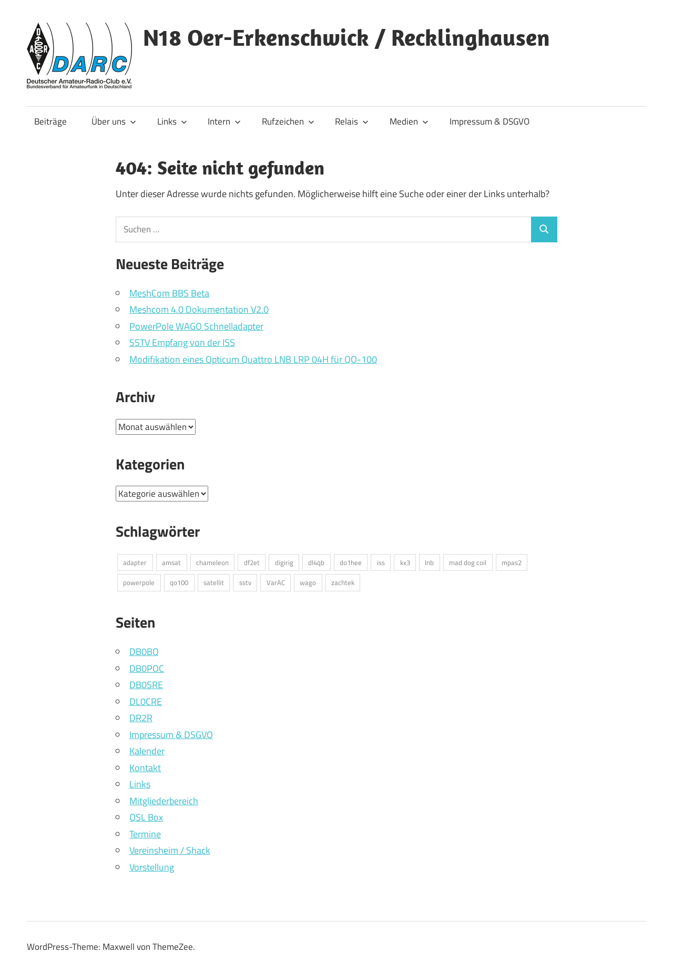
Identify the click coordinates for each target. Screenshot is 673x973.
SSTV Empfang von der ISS (182, 342)
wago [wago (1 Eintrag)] (308, 582)
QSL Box (146, 817)
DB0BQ (144, 651)
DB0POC (146, 668)
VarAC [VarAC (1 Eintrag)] (276, 582)
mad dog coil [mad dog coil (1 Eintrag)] (467, 562)
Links (172, 121)
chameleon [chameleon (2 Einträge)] (212, 562)
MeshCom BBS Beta (169, 293)
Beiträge (50, 121)
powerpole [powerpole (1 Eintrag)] (139, 582)
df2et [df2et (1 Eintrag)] (252, 562)
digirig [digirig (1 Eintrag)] (284, 562)
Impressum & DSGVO (489, 121)
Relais (352, 121)
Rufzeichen (288, 121)
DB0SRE (146, 685)
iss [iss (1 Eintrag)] (381, 562)
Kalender (147, 751)
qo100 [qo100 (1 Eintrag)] (179, 582)
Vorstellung (151, 867)
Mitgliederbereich (163, 801)
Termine (145, 834)
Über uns (113, 121)
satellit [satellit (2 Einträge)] (213, 582)
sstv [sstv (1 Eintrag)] (245, 582)
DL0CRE (145, 701)
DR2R (140, 718)
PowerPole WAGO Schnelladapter (196, 326)
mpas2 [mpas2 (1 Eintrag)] (512, 562)
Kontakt (145, 768)
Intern (224, 121)
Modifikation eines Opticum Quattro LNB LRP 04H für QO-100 (253, 359)
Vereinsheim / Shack (169, 850)
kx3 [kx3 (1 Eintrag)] (405, 562)
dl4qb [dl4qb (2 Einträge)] (316, 562)
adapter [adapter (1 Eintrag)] (135, 562)
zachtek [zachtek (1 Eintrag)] (342, 582)
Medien (409, 121)
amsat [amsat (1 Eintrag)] (171, 562)
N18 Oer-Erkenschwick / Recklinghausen (346, 37)
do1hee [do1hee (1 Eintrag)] (351, 562)
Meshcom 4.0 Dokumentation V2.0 (199, 309)
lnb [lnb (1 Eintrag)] (429, 562)
